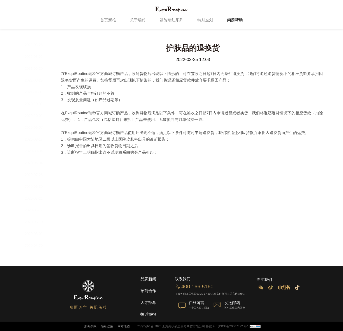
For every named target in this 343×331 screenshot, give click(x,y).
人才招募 (148, 302)
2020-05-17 (38, 210)
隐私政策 (106, 326)
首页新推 (108, 20)
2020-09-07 (38, 127)
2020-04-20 (38, 245)
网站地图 (123, 326)
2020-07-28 (38, 175)
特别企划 (205, 20)
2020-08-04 (38, 151)
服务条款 (90, 326)
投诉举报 (148, 314)
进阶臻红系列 (171, 20)
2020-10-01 (38, 104)
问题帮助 (235, 20)
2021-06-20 (38, 68)
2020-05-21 (38, 198)
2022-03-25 (38, 80)
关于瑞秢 (138, 20)
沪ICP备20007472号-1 (233, 326)
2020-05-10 (38, 222)
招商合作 (148, 291)
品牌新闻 (148, 279)
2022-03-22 (38, 57)
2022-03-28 (38, 45)
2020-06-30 (38, 186)
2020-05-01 (38, 234)
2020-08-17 (38, 139)
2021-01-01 (38, 92)
